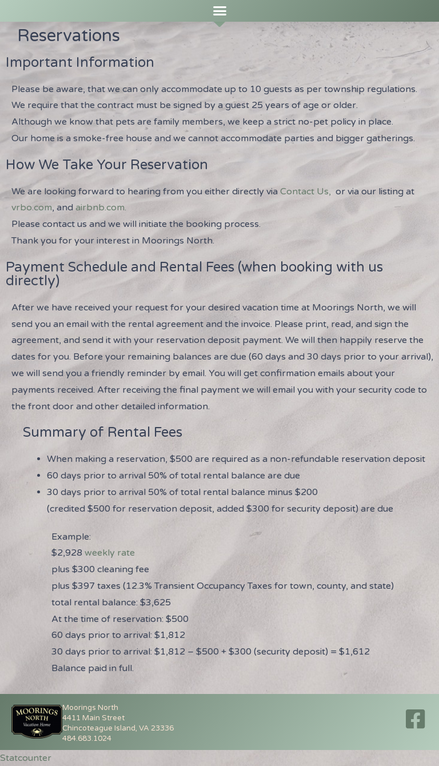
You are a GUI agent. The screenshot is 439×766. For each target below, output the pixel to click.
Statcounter (25, 758)
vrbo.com (31, 207)
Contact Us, (306, 191)
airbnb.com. (100, 207)
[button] (219, 11)
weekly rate (110, 552)
